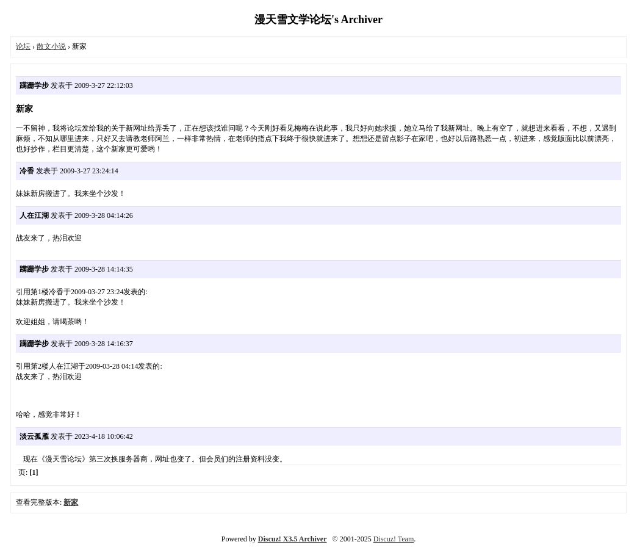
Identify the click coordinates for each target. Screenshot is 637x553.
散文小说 (51, 46)
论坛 (23, 46)
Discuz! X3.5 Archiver (292, 539)
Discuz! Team (393, 539)
